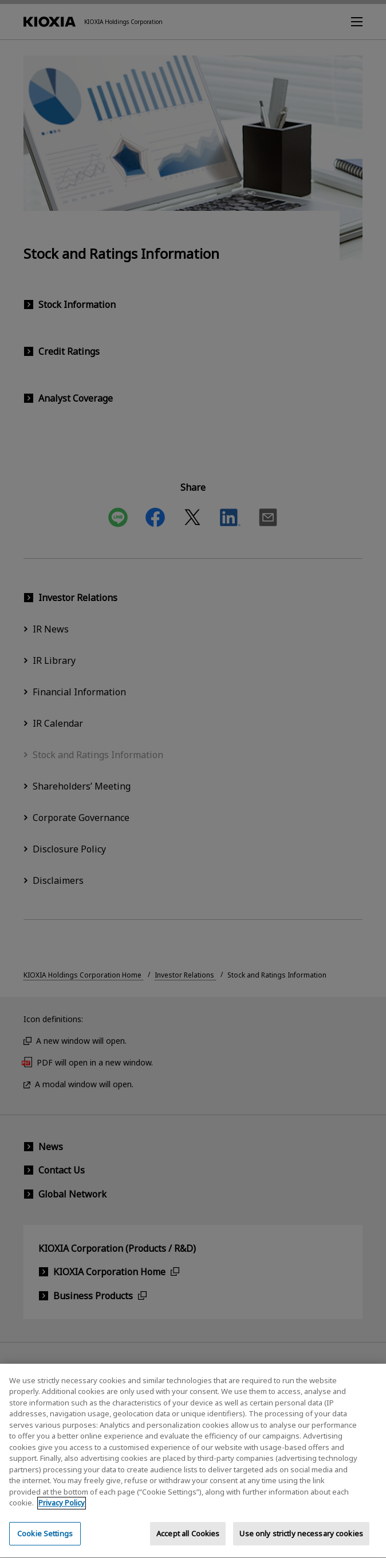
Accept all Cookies (187, 1545)
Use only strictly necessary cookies (301, 1545)
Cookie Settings (45, 1545)
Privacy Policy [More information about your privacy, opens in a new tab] (61, 1514)
